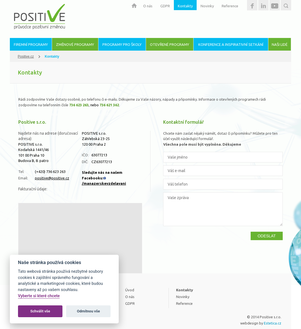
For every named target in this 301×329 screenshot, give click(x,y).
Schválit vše (40, 311)
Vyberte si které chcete (39, 296)
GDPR (165, 6)
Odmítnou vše (88, 311)
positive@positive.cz (52, 178)
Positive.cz (26, 56)
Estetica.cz (272, 323)
